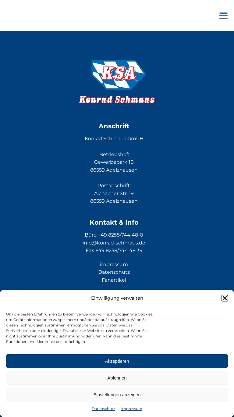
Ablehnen (116, 377)
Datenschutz (103, 408)
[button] (225, 298)
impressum (131, 408)
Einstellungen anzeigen (116, 394)
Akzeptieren (117, 361)
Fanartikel (114, 280)
